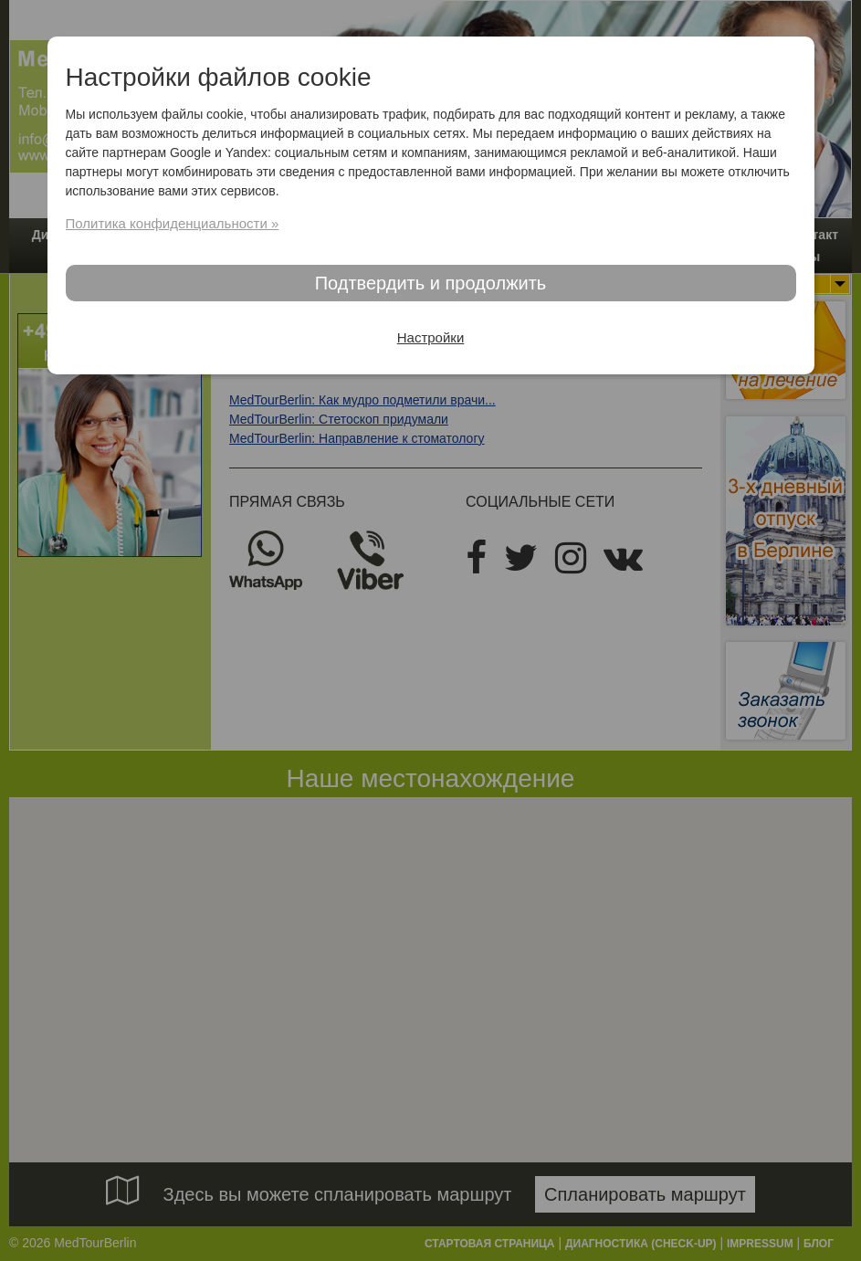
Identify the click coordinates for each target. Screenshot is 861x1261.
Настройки (431, 337)
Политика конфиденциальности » (172, 223)
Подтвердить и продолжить (431, 283)
